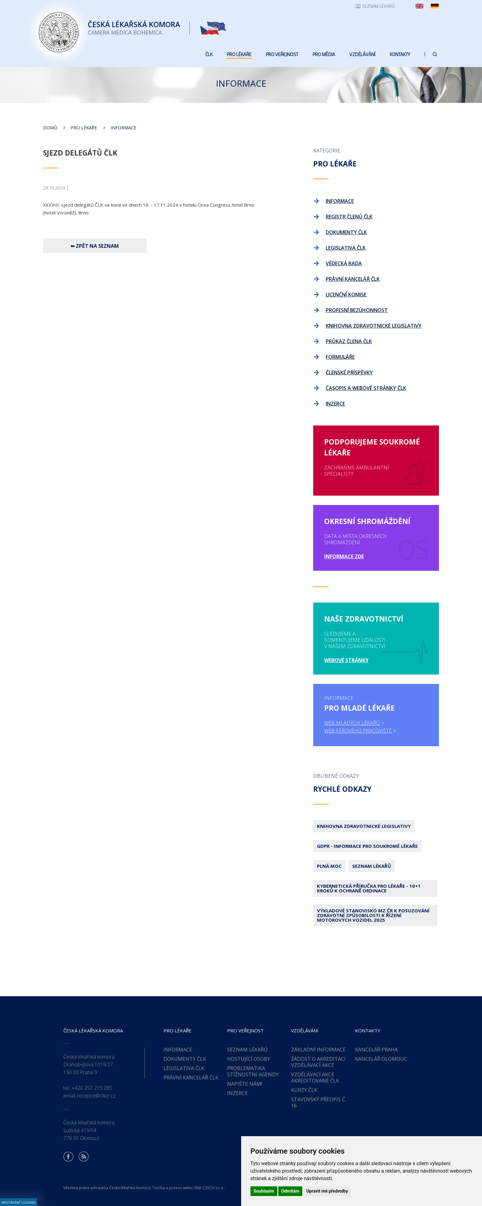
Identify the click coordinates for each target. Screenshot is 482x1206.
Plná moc (329, 866)
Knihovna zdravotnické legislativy (364, 826)
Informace (123, 128)
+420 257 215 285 (92, 1087)
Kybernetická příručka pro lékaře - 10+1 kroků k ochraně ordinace (369, 888)
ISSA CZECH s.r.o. (209, 1187)
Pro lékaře (84, 128)
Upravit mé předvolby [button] (327, 1191)
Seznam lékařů (371, 866)
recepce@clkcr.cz (96, 1095)
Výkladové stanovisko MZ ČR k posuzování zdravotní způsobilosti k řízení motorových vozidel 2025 (373, 915)
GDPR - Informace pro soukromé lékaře (367, 846)
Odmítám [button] (290, 1191)
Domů (50, 128)
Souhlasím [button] (264, 1191)
